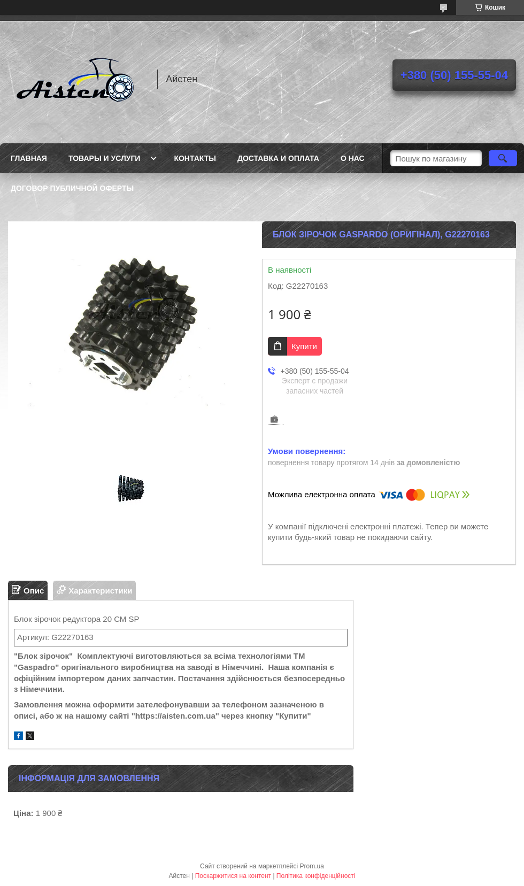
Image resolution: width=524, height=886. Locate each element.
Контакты (194, 158)
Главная (29, 158)
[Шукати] (503, 158)
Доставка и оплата (278, 158)
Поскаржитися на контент (233, 876)
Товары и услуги (104, 158)
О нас (353, 158)
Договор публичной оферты (72, 188)
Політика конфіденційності (316, 876)
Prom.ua (312, 866)
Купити (304, 346)
